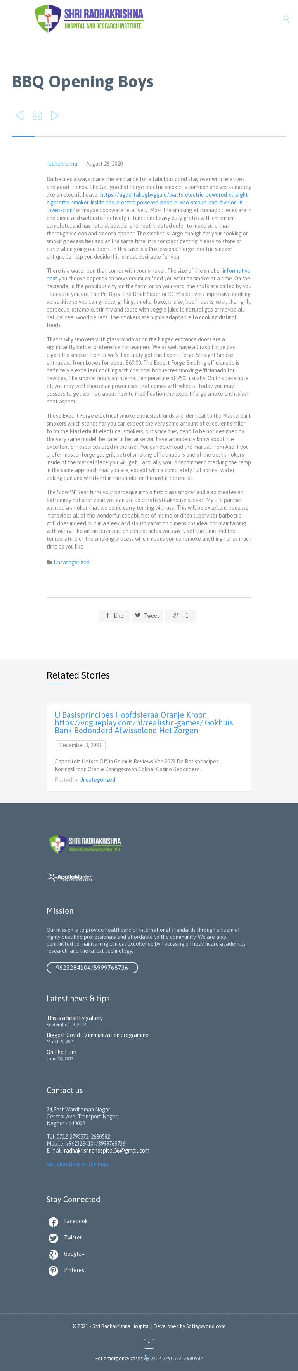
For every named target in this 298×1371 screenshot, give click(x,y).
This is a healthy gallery (75, 1018)
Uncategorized (72, 562)
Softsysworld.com (205, 1326)
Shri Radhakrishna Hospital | (122, 1326)
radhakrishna (62, 164)
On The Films (62, 1052)
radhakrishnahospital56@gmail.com (106, 1151)
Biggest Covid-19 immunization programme (98, 1035)
